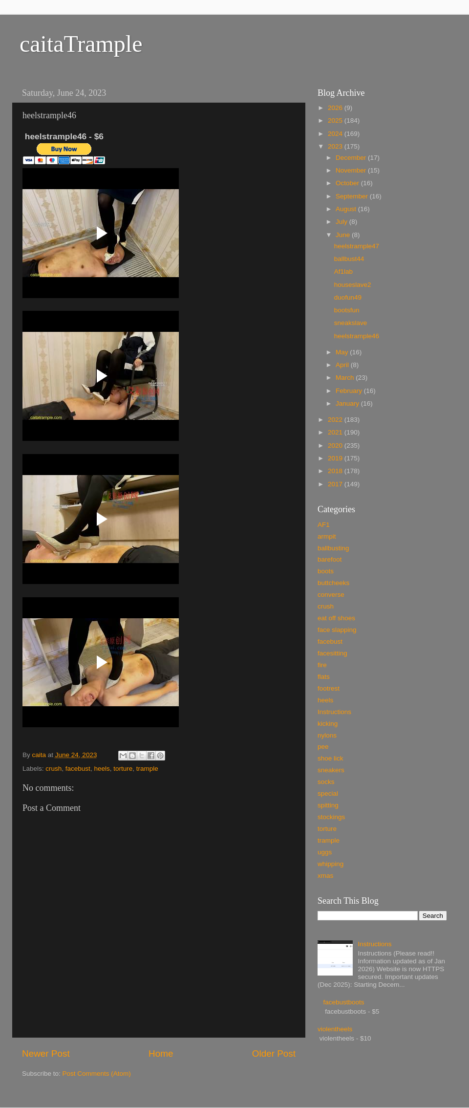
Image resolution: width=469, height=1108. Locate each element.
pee (323, 746)
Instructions (334, 712)
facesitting (332, 653)
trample (147, 768)
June (344, 235)
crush (53, 768)
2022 (336, 419)
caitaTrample (81, 44)
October (348, 183)
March (346, 377)
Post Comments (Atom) (97, 1073)
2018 (336, 471)
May (343, 352)
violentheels (335, 1029)
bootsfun (347, 310)
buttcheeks (333, 583)
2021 (336, 432)
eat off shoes (336, 618)
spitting (328, 805)
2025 (336, 120)
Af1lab (343, 271)
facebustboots (343, 1002)
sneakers (331, 770)
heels (101, 768)
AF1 (324, 524)
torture (122, 768)
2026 (336, 107)
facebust (77, 768)
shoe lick (330, 758)
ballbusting (333, 548)
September (353, 196)
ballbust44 (349, 258)
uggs (325, 852)
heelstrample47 (356, 246)
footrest (329, 688)
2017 (336, 484)
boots (326, 571)
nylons (327, 735)
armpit (327, 536)
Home (161, 1053)
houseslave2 (352, 284)
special (328, 793)
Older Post (274, 1053)
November (352, 170)
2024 (336, 133)
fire (322, 665)
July (342, 221)
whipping (330, 864)
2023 (336, 146)
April (343, 365)
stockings (331, 817)
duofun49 (348, 297)
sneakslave (350, 322)
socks (326, 781)
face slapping (337, 629)
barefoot (330, 559)
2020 (336, 445)
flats (324, 676)
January (348, 403)
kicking (328, 723)
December (352, 157)
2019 (336, 458)
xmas (325, 875)
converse (331, 594)
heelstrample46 (356, 336)
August (347, 209)
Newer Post (46, 1053)
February (350, 390)
